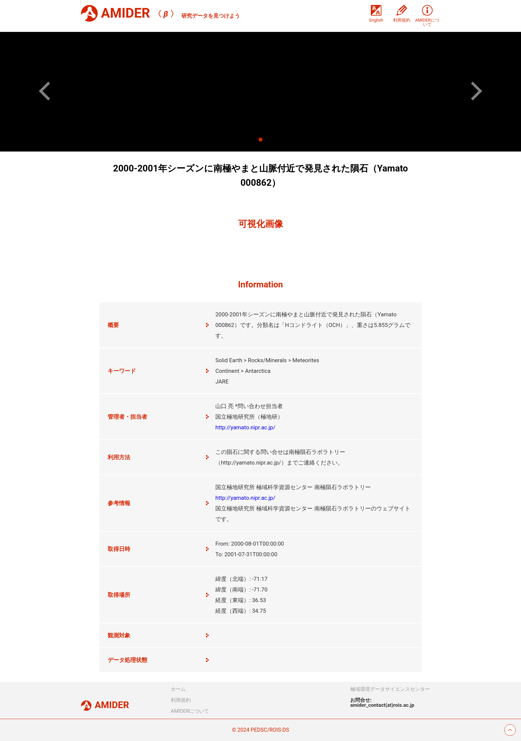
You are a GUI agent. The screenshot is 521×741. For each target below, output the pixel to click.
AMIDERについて (190, 711)
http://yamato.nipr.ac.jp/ (245, 427)
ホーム (178, 689)
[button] (48, 90)
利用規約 (181, 700)
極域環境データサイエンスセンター (390, 689)
